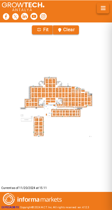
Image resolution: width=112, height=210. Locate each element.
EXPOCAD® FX (10, 207)
